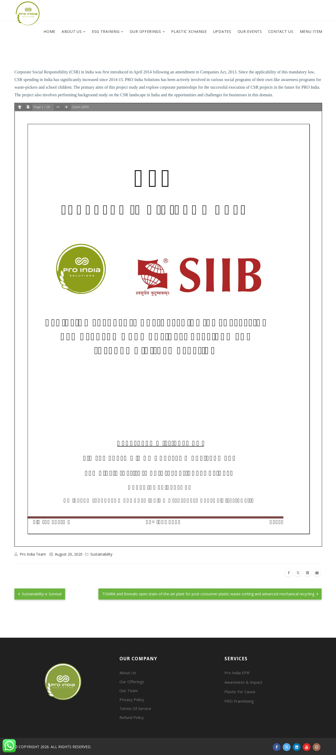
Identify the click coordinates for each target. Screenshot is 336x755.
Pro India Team (33, 554)
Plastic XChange (189, 31)
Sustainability (101, 554)
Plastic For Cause (239, 691)
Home (49, 31)
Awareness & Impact (243, 682)
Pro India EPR (236, 672)
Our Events (250, 31)
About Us (72, 31)
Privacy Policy (131, 699)
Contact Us (280, 31)
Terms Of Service (135, 708)
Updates (222, 31)
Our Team (128, 690)
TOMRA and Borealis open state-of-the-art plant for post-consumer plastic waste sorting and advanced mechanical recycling (210, 593)
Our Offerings (146, 31)
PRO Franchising (239, 701)
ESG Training (106, 31)
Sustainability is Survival (39, 593)
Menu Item (311, 31)
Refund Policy (131, 717)
